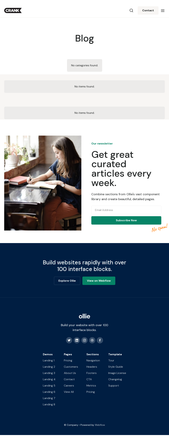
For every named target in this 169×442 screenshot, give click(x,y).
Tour (111, 360)
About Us (70, 373)
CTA (89, 379)
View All (69, 392)
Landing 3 (49, 373)
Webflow (100, 424)
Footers (91, 373)
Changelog (115, 379)
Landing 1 (48, 360)
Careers (69, 385)
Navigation (93, 360)
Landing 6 (49, 392)
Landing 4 (49, 379)
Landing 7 (49, 398)
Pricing (68, 360)
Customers (71, 367)
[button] (163, 10)
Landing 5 (49, 385)
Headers (91, 367)
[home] (13, 10)
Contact (148, 10)
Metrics (91, 385)
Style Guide (115, 367)
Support (113, 385)
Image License (117, 373)
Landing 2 (49, 367)
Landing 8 (49, 404)
